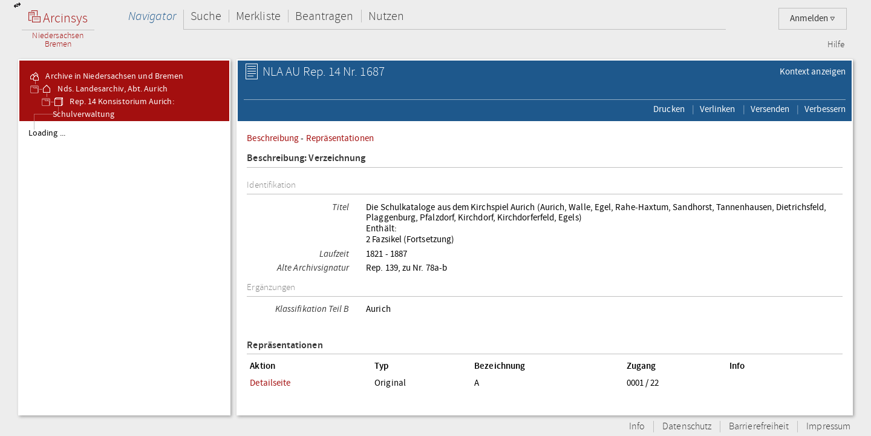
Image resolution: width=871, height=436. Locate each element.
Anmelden (812, 18)
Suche (206, 16)
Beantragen (324, 16)
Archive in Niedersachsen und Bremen (105, 76)
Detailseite (270, 383)
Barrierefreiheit (759, 426)
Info (637, 426)
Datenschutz (686, 426)
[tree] (124, 267)
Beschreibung (273, 138)
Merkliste (258, 16)
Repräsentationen (340, 138)
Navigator (152, 16)
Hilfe (835, 44)
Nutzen (386, 16)
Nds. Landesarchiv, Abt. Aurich (104, 89)
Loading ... (46, 133)
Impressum (828, 426)
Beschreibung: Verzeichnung (306, 158)
